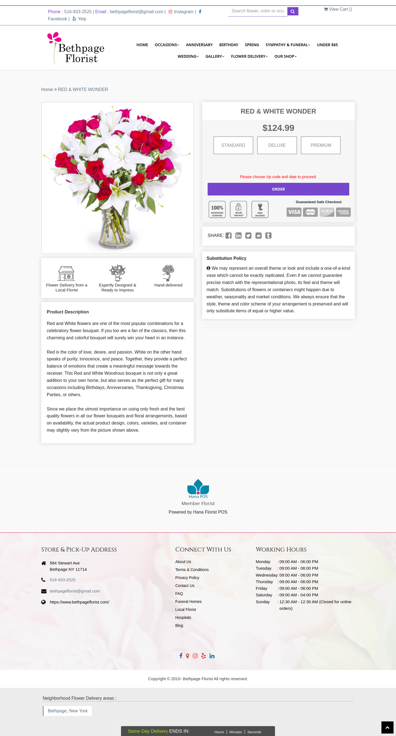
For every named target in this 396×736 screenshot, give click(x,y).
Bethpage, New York (68, 711)
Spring (252, 44)
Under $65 (327, 44)
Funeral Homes (188, 601)
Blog (179, 625)
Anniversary (199, 44)
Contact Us (184, 585)
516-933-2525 (78, 11)
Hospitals (183, 617)
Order (278, 189)
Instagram (181, 11)
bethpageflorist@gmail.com (136, 11)
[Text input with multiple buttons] (257, 11)
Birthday (228, 44)
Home (142, 44)
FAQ (179, 593)
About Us (183, 561)
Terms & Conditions (192, 569)
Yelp (79, 18)
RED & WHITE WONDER (83, 89)
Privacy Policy (187, 577)
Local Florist (185, 609)
